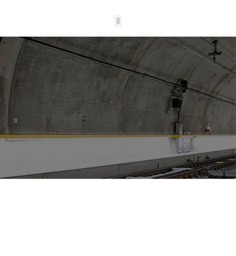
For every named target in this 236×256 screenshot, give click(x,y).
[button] (118, 21)
